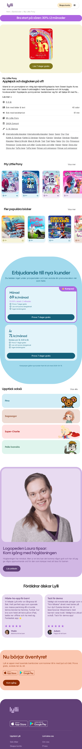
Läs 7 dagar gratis (41, 66)
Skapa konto (64, 5)
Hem (8, 12)
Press (45, 746)
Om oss (45, 742)
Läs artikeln (11, 568)
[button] (74, 5)
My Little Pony (29, 12)
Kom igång (11, 683)
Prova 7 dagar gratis (41, 317)
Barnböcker (17, 12)
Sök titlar (14, 742)
